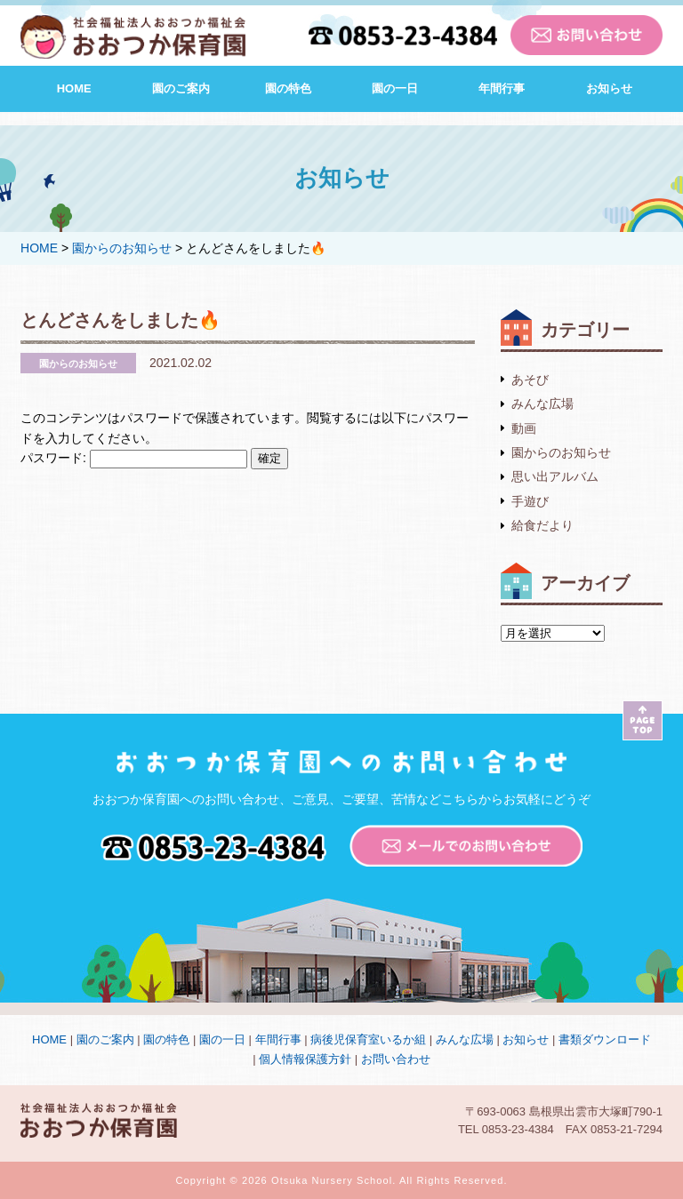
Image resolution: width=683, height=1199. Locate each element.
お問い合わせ (395, 1059)
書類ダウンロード (604, 1039)
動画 (523, 428)
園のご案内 (181, 88)
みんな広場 (542, 403)
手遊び (530, 501)
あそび (530, 379)
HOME (74, 88)
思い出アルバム (555, 476)
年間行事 (501, 88)
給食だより (542, 525)
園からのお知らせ (561, 452)
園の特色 (288, 88)
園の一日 (395, 88)
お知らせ (609, 88)
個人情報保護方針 (305, 1059)
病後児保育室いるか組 (368, 1039)
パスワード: (133, 458)
